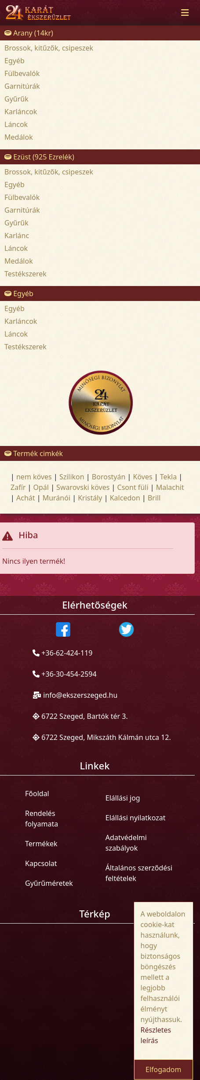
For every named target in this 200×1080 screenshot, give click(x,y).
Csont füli (133, 487)
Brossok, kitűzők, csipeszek (48, 48)
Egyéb (14, 60)
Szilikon (71, 477)
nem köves (34, 477)
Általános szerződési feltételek (138, 873)
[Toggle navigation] (185, 12)
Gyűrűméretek (49, 883)
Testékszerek (25, 274)
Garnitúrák (22, 86)
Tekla (168, 477)
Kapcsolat (41, 863)
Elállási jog (122, 798)
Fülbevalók (22, 73)
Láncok (16, 124)
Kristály (90, 498)
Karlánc (16, 235)
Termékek (41, 843)
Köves (143, 477)
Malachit (170, 487)
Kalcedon (125, 498)
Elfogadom (163, 1069)
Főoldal (37, 793)
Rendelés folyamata (41, 818)
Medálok (18, 137)
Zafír (18, 487)
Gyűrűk (16, 99)
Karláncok (20, 111)
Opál (41, 487)
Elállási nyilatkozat (135, 818)
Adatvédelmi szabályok (126, 843)
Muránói (56, 498)
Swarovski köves (82, 487)
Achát (25, 498)
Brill (154, 498)
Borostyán (109, 477)
